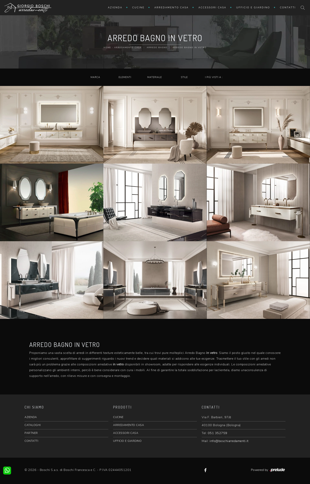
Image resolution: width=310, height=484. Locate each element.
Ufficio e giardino (253, 7)
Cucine (138, 7)
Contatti (288, 7)
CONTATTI (31, 441)
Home (107, 47)
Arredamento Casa (171, 7)
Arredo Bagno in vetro (190, 47)
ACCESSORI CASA (125, 433)
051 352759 (217, 433)
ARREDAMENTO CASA (128, 425)
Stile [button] (184, 77)
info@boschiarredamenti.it (229, 441)
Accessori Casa (212, 7)
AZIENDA (31, 417)
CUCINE (118, 417)
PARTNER (31, 433)
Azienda (115, 7)
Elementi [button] (125, 77)
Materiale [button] (154, 77)
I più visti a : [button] (214, 77)
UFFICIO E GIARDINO (127, 441)
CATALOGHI (33, 425)
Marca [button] (95, 77)
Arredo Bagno (157, 47)
